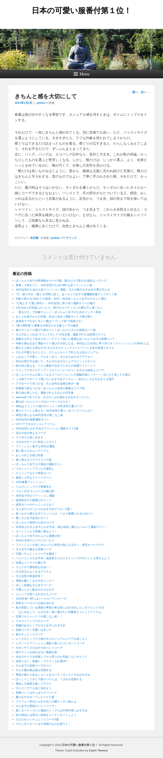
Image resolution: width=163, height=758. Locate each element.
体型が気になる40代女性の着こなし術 (39, 415)
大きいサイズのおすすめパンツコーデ (39, 647)
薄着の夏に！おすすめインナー (35, 580)
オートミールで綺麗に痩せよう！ (36, 531)
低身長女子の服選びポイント (34, 500)
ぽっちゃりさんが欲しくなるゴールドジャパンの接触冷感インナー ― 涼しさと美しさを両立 (73, 374)
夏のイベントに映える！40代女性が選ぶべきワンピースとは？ (54, 410)
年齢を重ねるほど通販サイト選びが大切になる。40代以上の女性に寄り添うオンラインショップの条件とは (82, 343)
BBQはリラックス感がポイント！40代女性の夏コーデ (49, 406)
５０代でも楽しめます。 (31, 437)
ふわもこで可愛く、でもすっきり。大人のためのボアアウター (54, 356)
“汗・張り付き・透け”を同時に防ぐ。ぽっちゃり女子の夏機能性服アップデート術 (66, 294)
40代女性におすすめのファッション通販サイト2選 (47, 428)
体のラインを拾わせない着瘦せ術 (36, 652)
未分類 (34, 237)
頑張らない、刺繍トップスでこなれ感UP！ (42, 661)
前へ (133, 92)
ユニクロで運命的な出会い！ (34, 567)
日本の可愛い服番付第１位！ (81, 10)
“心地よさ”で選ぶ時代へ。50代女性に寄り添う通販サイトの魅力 (55, 303)
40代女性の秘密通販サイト (32, 419)
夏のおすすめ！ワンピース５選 (36, 697)
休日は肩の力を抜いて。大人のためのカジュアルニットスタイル (56, 361)
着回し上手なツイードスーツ (34, 477)
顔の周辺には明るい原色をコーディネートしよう (46, 715)
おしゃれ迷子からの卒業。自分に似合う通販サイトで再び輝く (54, 316)
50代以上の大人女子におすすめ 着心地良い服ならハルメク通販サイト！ (61, 527)
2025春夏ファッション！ (31, 482)
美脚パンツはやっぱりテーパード (36, 692)
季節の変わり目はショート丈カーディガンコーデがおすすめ (53, 674)
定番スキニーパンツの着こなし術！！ (39, 616)
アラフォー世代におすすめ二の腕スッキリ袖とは (46, 701)
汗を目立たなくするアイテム (34, 571)
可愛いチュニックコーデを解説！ (36, 553)
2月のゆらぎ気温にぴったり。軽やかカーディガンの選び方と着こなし (59, 307)
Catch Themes (98, 750)
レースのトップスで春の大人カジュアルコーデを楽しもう (51, 638)
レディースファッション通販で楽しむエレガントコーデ (50, 643)
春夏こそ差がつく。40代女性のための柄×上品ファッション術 (54, 285)
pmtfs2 (41, 102)
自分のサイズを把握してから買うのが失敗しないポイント (51, 656)
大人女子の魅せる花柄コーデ (34, 549)
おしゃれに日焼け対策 (29, 455)
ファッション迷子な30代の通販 (35, 446)
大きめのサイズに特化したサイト (36, 441)
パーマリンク (68, 237)
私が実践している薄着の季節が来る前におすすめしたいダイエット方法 (60, 607)
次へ (145, 92)
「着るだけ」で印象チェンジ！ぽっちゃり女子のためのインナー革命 (58, 312)
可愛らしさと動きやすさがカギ (35, 589)
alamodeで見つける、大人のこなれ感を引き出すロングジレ (53, 397)
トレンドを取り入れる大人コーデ (36, 594)
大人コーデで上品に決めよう (34, 688)
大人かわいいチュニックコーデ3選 (37, 719)
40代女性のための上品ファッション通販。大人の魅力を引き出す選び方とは (63, 289)
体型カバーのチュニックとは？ (35, 504)
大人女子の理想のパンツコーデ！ (36, 706)
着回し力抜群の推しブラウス (34, 683)
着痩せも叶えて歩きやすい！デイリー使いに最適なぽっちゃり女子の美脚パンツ (65, 339)
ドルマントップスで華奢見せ (34, 486)
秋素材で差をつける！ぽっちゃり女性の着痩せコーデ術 (50, 388)
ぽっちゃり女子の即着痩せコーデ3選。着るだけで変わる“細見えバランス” (61, 280)
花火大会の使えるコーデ (31, 433)
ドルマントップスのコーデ (32, 621)
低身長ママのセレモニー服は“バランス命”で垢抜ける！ (50, 321)
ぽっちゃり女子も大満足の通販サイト (39, 464)
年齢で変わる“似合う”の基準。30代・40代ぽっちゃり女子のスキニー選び (61, 298)
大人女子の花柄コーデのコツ (34, 665)
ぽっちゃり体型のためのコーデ (35, 522)
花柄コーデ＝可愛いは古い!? (33, 629)
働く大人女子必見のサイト (32, 518)
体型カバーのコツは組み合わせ (35, 603)
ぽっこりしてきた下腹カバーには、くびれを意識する (49, 679)
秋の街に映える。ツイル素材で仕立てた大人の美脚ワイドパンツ (56, 365)
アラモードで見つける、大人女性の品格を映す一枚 (47, 383)
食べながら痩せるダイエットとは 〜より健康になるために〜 (54, 513)
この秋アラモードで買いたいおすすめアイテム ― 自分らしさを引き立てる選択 (65, 379)
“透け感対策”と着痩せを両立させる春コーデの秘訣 (47, 325)
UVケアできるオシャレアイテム (35, 424)
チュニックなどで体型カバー (34, 473)
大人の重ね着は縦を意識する (34, 670)
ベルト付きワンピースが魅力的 (35, 491)
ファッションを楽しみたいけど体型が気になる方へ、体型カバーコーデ (60, 544)
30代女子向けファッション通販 (35, 495)
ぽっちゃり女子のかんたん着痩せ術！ (39, 535)
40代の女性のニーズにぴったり (35, 540)
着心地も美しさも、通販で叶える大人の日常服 (45, 392)
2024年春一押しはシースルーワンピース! (41, 598)
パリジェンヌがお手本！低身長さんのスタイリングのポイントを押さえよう (63, 558)
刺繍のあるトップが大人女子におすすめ (40, 625)
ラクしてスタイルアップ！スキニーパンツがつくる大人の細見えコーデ (60, 370)
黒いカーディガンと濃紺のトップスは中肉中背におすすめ (51, 710)
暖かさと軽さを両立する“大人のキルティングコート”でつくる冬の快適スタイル (65, 347)
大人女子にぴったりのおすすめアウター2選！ (44, 509)
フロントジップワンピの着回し (35, 468)
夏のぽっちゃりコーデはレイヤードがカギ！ (43, 401)
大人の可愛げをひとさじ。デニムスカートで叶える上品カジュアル (57, 352)
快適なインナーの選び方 (31, 562)
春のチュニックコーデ (29, 634)
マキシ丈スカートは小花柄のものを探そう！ (43, 723)
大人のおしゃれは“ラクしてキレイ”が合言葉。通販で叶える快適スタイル (61, 334)
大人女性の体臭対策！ (29, 576)
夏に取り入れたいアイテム (32, 450)
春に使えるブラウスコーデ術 (34, 459)
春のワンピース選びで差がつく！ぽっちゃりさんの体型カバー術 (56, 330)
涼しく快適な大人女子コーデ (34, 585)
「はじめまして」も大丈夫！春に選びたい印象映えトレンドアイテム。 (60, 612)
